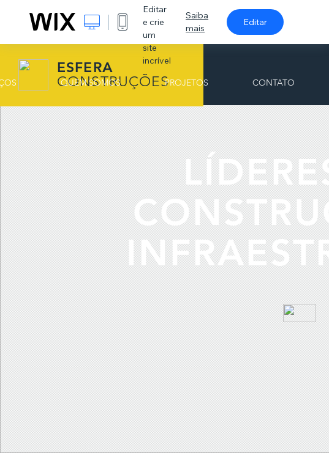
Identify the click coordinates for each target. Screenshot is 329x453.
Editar (255, 22)
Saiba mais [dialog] (197, 22)
